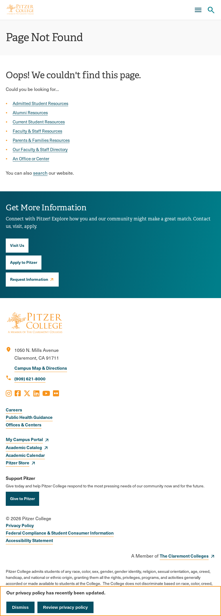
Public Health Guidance (29, 417)
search (40, 173)
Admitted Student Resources (40, 103)
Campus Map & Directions (40, 368)
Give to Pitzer (22, 498)
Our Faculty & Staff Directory (40, 149)
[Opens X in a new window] (27, 393)
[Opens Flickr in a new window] (56, 393)
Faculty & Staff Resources (37, 131)
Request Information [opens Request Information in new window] (29, 279)
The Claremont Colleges (184, 556)
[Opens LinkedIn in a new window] (36, 393)
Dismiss (20, 607)
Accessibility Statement (29, 540)
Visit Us (17, 245)
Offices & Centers (23, 425)
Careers (14, 410)
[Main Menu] (198, 10)
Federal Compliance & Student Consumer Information (60, 533)
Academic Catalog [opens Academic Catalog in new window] (24, 447)
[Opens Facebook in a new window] (18, 393)
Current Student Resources (39, 122)
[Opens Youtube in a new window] (46, 393)
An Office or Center (31, 158)
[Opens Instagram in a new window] (9, 393)
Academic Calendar (25, 455)
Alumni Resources (30, 112)
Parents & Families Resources (41, 140)
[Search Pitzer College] (211, 10)
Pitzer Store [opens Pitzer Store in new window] (17, 462)
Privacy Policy (20, 525)
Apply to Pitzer (23, 262)
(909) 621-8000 (29, 378)
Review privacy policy (65, 607)
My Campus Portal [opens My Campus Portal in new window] (24, 439)
